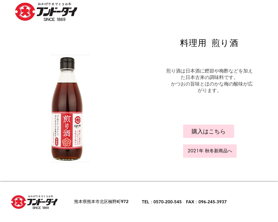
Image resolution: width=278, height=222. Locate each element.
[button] (208, 131)
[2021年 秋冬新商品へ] (210, 151)
